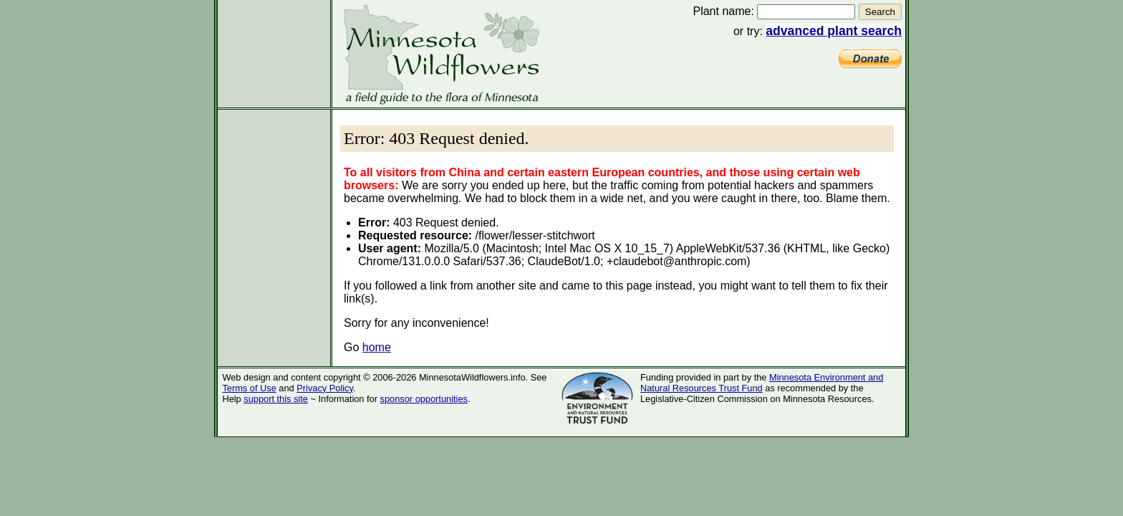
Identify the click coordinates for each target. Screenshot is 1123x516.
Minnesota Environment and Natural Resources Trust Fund (761, 382)
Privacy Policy (325, 388)
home (376, 347)
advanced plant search (834, 31)
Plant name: (723, 11)
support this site (276, 398)
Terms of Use (249, 388)
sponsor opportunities (424, 398)
